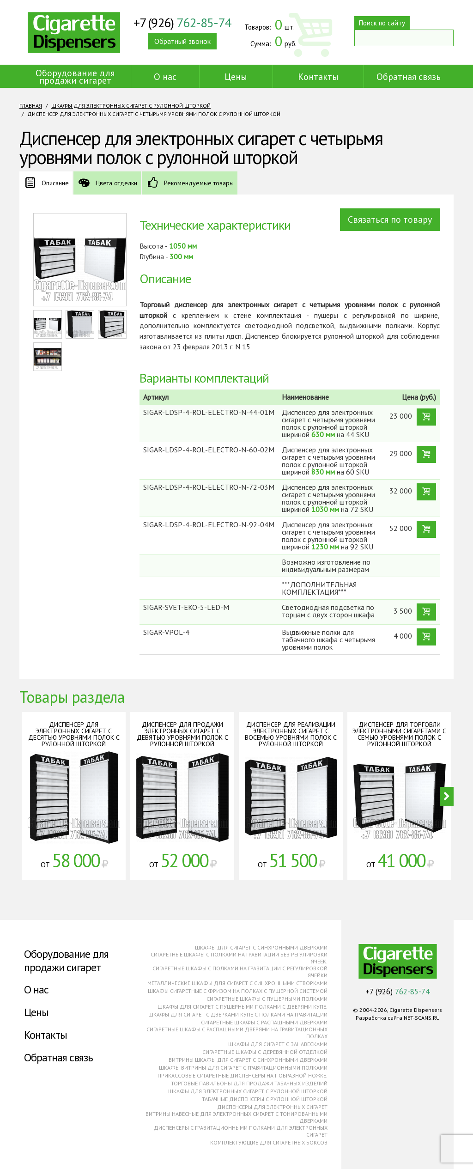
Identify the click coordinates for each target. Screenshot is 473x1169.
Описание (55, 183)
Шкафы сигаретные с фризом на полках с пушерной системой (237, 990)
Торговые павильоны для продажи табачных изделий (249, 1083)
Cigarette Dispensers (74, 32)
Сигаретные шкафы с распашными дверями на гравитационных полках (236, 1033)
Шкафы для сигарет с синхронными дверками (261, 947)
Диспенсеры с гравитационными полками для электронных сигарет (240, 1131)
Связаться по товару (390, 219)
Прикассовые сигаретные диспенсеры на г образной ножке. (242, 1075)
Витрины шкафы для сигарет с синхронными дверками (248, 1059)
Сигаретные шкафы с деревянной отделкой (264, 1051)
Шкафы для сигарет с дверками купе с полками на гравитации (237, 1014)
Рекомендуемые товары (199, 183)
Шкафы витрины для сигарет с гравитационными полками (243, 1067)
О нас (165, 77)
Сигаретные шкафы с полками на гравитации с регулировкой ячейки (239, 972)
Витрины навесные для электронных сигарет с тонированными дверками (236, 1117)
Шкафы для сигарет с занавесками (277, 1044)
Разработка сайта (379, 1017)
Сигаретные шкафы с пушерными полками (266, 998)
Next (447, 796)
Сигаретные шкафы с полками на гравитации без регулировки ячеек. (239, 958)
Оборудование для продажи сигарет (75, 76)
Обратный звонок (182, 41)
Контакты (318, 77)
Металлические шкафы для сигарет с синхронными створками (237, 983)
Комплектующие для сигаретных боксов (268, 1142)
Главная (30, 105)
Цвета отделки (116, 183)
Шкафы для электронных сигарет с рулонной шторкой (131, 105)
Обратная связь (408, 77)
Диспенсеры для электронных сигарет (272, 1106)
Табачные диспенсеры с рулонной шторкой (264, 1099)
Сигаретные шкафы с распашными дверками (264, 1022)
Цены (235, 77)
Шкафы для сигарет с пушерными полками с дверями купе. (242, 1006)
